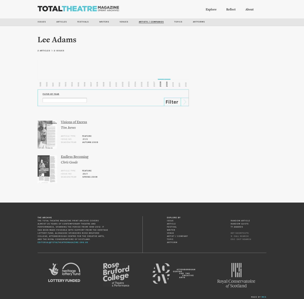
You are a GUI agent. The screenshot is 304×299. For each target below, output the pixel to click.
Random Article (240, 221)
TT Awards (237, 227)
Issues (42, 22)
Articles (61, 22)
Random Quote (240, 224)
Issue (170, 221)
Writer (171, 230)
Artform (172, 242)
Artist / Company (177, 236)
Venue (170, 233)
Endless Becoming (74, 157)
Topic (170, 239)
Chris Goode (69, 162)
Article (171, 224)
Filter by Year (51, 94)
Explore (211, 9)
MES (264, 297)
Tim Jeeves (68, 128)
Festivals (83, 22)
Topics (178, 22)
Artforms (199, 22)
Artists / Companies (151, 22)
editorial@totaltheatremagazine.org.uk (63, 242)
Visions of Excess (74, 122)
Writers (104, 22)
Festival (172, 227)
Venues (124, 22)
